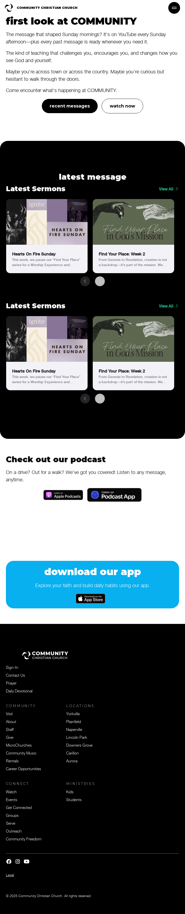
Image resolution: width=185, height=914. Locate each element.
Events (11, 799)
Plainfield (73, 721)
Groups (12, 815)
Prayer (11, 683)
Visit (9, 713)
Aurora (71, 761)
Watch (11, 791)
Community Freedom (23, 839)
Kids (70, 791)
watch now (122, 105)
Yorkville (73, 713)
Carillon (72, 753)
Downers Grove (79, 745)
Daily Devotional (19, 691)
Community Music (21, 753)
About (11, 721)
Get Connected (19, 807)
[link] (47, 236)
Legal (10, 874)
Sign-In (12, 667)
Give (9, 737)
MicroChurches (19, 745)
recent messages (70, 105)
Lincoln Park (76, 737)
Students (74, 799)
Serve (10, 823)
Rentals (12, 761)
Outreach (14, 831)
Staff (10, 729)
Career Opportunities (23, 768)
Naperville (74, 729)
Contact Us (15, 675)
